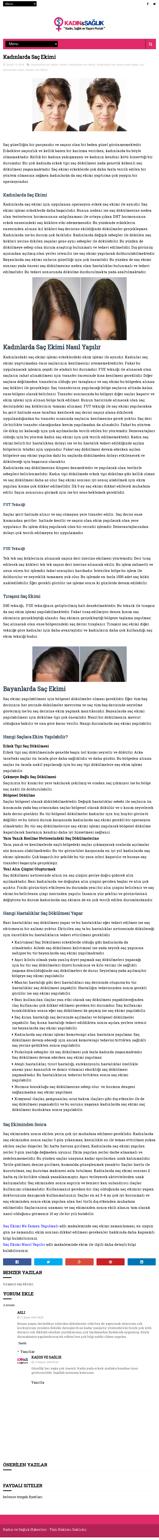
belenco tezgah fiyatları (23, 1501)
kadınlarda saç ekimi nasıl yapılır (117, 68)
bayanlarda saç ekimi (44, 68)
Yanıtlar (28, 1356)
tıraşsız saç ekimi (36, 73)
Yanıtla (22, 1347)
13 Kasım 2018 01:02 (46, 1366)
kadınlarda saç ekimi (82, 68)
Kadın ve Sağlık (46, 1361)
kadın (63, 68)
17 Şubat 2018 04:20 (31, 1321)
